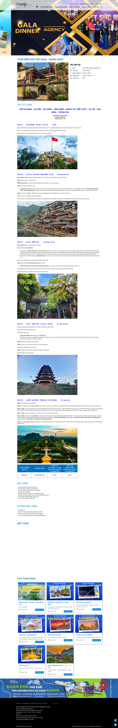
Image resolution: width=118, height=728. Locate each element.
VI (96, 4)
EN (100, 4)
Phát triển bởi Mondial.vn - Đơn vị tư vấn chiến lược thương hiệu (86, 726)
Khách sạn (74, 78)
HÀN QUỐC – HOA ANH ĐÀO (27, 635)
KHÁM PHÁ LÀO (24, 665)
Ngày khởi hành (75, 73)
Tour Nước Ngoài (61, 7)
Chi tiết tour (39, 609)
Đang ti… (41, 550)
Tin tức (96, 7)
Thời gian (74, 70)
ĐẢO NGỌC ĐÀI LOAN (54, 635)
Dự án (84, 7)
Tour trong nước (46, 7)
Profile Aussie (74, 7)
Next (116, 27)
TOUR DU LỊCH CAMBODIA (84, 635)
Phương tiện (74, 75)
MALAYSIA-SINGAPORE (83, 602)
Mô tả (72, 68)
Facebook (55, 703)
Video (90, 7)
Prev (2, 27)
